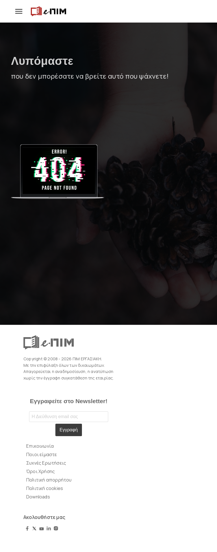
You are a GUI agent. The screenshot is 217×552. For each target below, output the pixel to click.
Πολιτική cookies (44, 488)
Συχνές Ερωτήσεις (46, 463)
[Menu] (16, 11)
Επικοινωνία (40, 446)
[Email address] (68, 416)
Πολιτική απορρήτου (49, 480)
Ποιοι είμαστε (41, 454)
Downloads (38, 497)
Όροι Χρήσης (40, 471)
